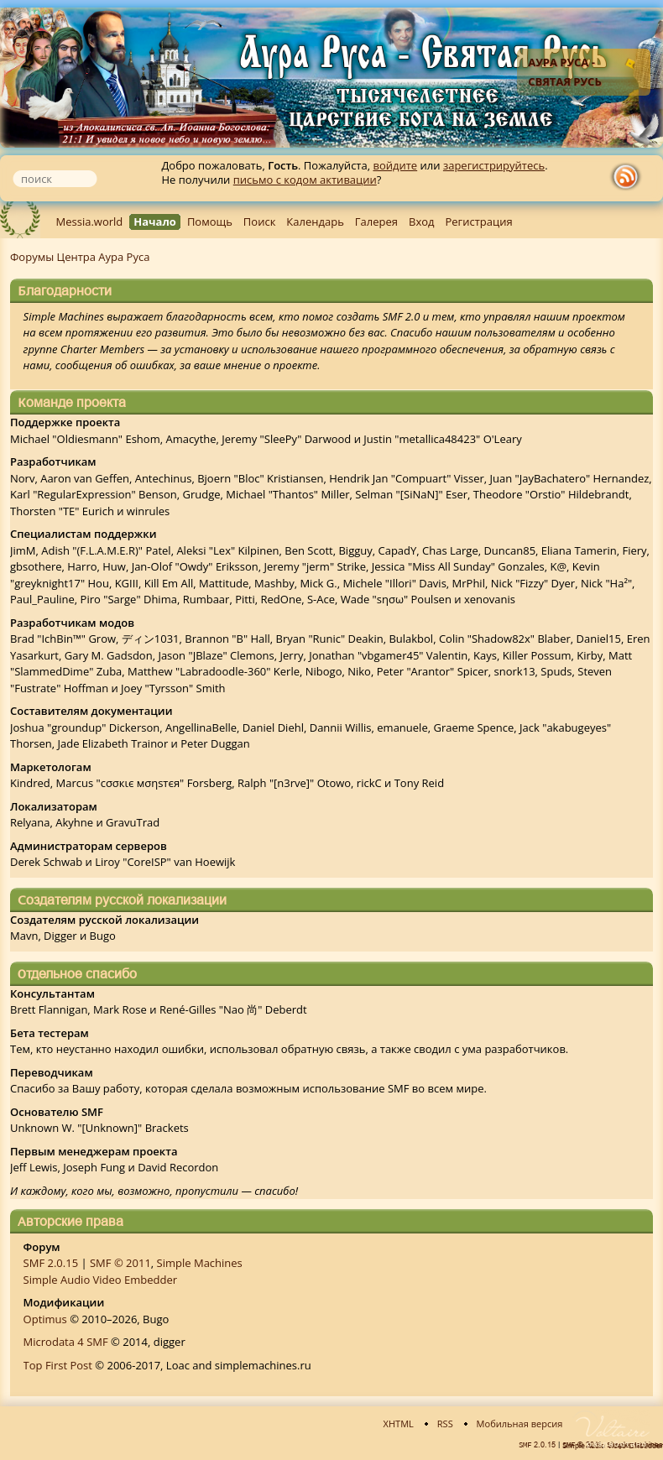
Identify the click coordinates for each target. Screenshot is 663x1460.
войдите (395, 165)
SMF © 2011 (120, 1262)
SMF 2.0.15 (50, 1262)
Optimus (45, 1319)
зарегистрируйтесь (494, 165)
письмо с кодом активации (305, 179)
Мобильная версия (520, 1423)
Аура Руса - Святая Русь (565, 72)
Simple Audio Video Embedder (100, 1279)
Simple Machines (200, 1262)
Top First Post (57, 1365)
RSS (445, 1423)
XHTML (399, 1423)
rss (629, 177)
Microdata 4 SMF (65, 1341)
